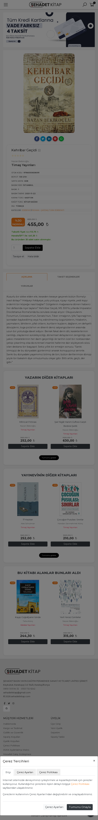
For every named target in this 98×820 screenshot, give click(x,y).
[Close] (94, 760)
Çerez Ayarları (54, 807)
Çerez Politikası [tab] (48, 772)
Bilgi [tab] (8, 772)
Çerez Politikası (80, 784)
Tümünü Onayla (80, 807)
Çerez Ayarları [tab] (25, 772)
